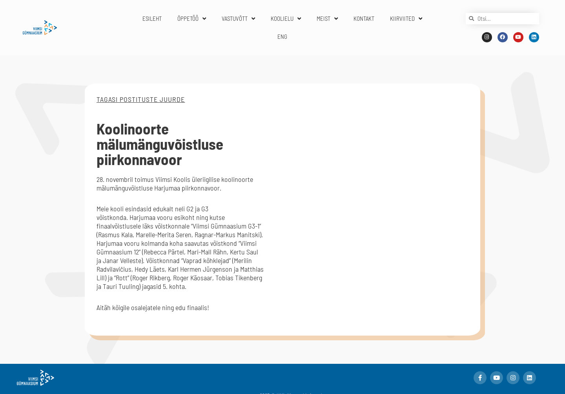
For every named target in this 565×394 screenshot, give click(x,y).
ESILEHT (152, 18)
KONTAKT (364, 18)
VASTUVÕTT (238, 18)
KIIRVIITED (406, 18)
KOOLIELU (286, 18)
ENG (282, 36)
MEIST (327, 18)
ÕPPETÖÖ (191, 18)
